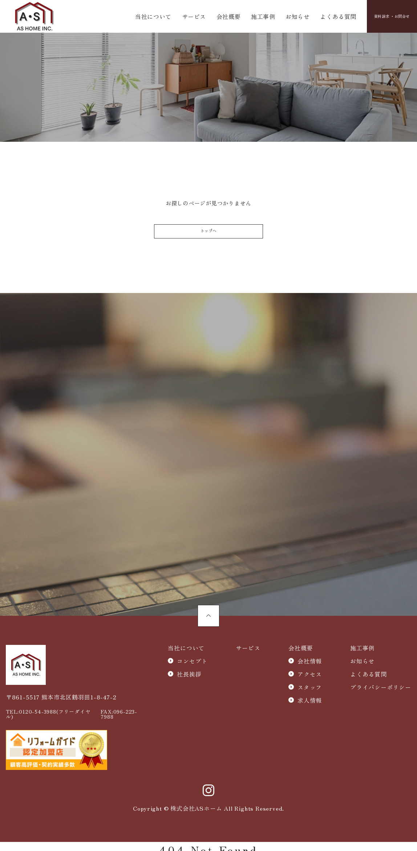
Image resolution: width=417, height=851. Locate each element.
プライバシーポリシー (380, 702)
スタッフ (309, 702)
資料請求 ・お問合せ (381, 17)
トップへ (208, 238)
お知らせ (284, 17)
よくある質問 (321, 17)
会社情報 (309, 675)
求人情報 (309, 715)
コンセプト (192, 675)
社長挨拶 (189, 689)
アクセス (309, 689)
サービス (190, 17)
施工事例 (252, 17)
